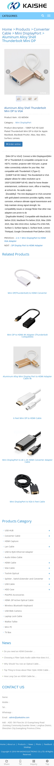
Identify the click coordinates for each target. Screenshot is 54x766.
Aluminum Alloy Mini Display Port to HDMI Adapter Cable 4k (27, 377)
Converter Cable (12, 535)
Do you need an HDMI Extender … (19, 651)
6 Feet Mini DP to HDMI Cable (27, 418)
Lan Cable (9, 546)
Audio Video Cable (13, 557)
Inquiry (34, 762)
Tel (20, 762)
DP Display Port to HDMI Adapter (27, 245)
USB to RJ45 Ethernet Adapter (19, 552)
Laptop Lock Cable (13, 616)
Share (7, 762)
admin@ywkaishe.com (19, 717)
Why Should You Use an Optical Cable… (22, 664)
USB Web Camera (13, 610)
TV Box (8, 632)
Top (47, 762)
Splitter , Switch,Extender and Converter (24, 578)
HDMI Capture (11, 541)
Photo (38, 744)
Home (7, 29)
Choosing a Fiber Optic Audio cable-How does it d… (27, 657)
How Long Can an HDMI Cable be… (20, 676)
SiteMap (27, 747)
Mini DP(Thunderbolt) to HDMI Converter (27, 293)
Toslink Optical (12, 573)
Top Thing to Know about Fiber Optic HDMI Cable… (27, 670)
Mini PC (8, 627)
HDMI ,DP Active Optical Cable (19, 600)
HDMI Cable (10, 562)
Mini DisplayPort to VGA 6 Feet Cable (27, 501)
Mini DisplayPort (28, 33)
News (30, 744)
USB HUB (9, 530)
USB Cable (10, 584)
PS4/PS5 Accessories (14, 594)
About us (11, 744)
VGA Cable (10, 568)
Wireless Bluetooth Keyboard (19, 605)
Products (23, 29)
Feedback (48, 744)
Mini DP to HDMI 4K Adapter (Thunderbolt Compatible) (27, 335)
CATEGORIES (9, 16)
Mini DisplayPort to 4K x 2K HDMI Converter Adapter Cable (27, 460)
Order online (13, 144)
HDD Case (9, 589)
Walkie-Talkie (11, 621)
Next (46, 71)
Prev (8, 71)
